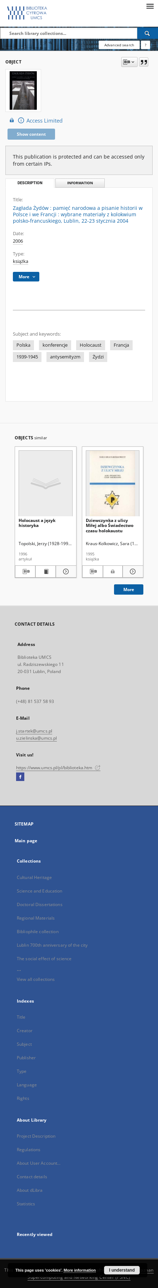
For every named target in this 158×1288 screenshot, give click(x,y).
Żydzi (98, 357)
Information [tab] (80, 183)
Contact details (32, 1177)
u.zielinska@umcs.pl (36, 738)
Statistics (26, 1204)
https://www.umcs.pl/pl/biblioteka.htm (58, 768)
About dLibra (30, 1190)
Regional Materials (36, 918)
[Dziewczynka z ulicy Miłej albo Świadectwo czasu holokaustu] (112, 484)
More (128, 589)
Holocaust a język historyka (37, 522)
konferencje (55, 345)
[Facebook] (20, 777)
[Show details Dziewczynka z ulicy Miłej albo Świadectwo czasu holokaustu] (132, 571)
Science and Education (40, 891)
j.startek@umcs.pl (34, 731)
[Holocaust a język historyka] (45, 484)
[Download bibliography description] (25, 571)
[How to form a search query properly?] (145, 45)
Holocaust (91, 345)
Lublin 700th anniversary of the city (52, 945)
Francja (121, 345)
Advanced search (119, 44)
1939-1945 (27, 357)
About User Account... (39, 1163)
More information (80, 1270)
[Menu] (149, 5)
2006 (18, 241)
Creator (25, 1031)
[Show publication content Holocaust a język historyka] (45, 571)
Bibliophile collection (38, 932)
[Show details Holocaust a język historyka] (65, 571)
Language (27, 1085)
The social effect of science (44, 959)
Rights (23, 1098)
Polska (23, 345)
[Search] (147, 33)
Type (21, 1071)
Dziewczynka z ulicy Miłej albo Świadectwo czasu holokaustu (109, 525)
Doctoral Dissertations (40, 904)
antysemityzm (65, 357)
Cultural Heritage (34, 877)
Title (21, 1017)
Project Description (36, 1136)
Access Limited (35, 120)
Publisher (26, 1058)
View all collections (36, 979)
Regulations (28, 1150)
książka (20, 261)
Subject (24, 1044)
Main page (26, 841)
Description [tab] (30, 183)
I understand (122, 1270)
